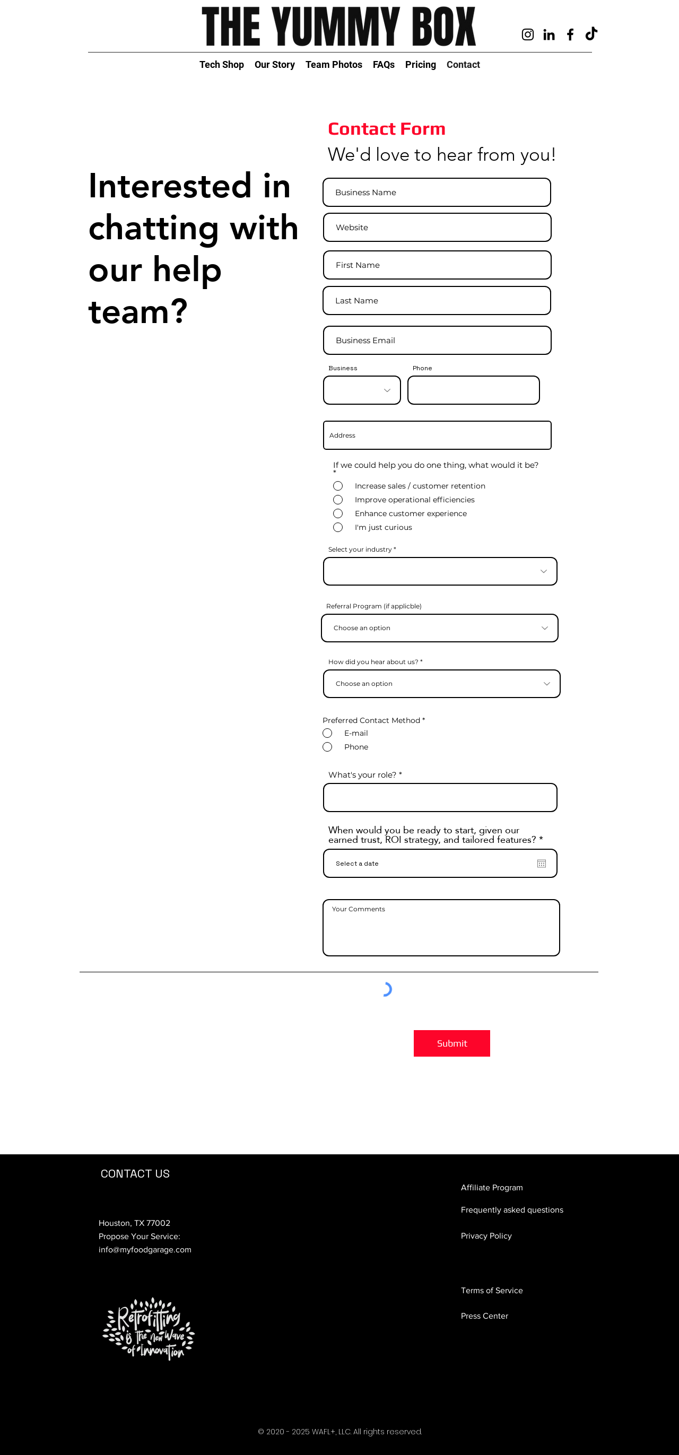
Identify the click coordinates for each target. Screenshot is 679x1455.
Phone (422, 368)
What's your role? (362, 775)
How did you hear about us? (373, 662)
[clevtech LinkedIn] (549, 34)
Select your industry (360, 549)
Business (343, 368)
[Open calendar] (541, 863)
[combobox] (437, 435)
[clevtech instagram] (528, 34)
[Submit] (452, 1043)
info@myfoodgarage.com (145, 1249)
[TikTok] (591, 34)
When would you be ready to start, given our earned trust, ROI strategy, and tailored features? (438, 834)
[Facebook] (570, 34)
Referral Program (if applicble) (374, 606)
